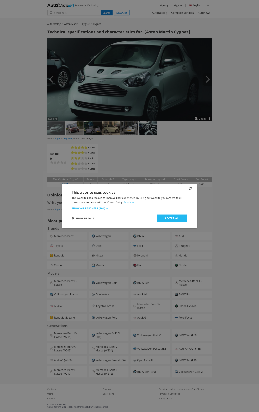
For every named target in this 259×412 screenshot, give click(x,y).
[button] (129, 208)
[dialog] (129, 206)
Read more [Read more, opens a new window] (130, 202)
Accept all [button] (172, 218)
